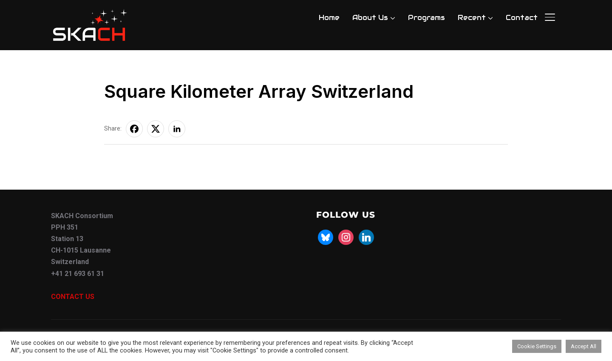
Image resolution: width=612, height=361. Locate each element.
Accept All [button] (583, 346)
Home (329, 17)
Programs (426, 17)
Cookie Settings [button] (536, 346)
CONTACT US (72, 297)
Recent (472, 17)
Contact (522, 17)
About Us (370, 17)
